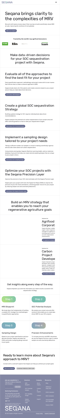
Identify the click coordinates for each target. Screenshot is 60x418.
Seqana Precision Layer (27, 400)
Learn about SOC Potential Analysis (15, 126)
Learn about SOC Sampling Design (15, 159)
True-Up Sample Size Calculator (50, 400)
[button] (56, 2)
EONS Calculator (50, 392)
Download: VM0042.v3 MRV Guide (25, 368)
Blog (47, 383)
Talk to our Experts (11, 30)
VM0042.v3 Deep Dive (48, 387)
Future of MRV (49, 405)
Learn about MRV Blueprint (13, 94)
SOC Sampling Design (28, 394)
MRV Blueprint (27, 383)
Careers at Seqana (39, 390)
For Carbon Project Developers (51, 273)
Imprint (39, 399)
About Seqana (39, 383)
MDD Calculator (50, 396)
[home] (7, 2)
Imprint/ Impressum (50, 413)
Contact (39, 395)
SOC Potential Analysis (28, 389)
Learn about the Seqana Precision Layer (16, 191)
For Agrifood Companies (49, 240)
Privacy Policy (39, 413)
